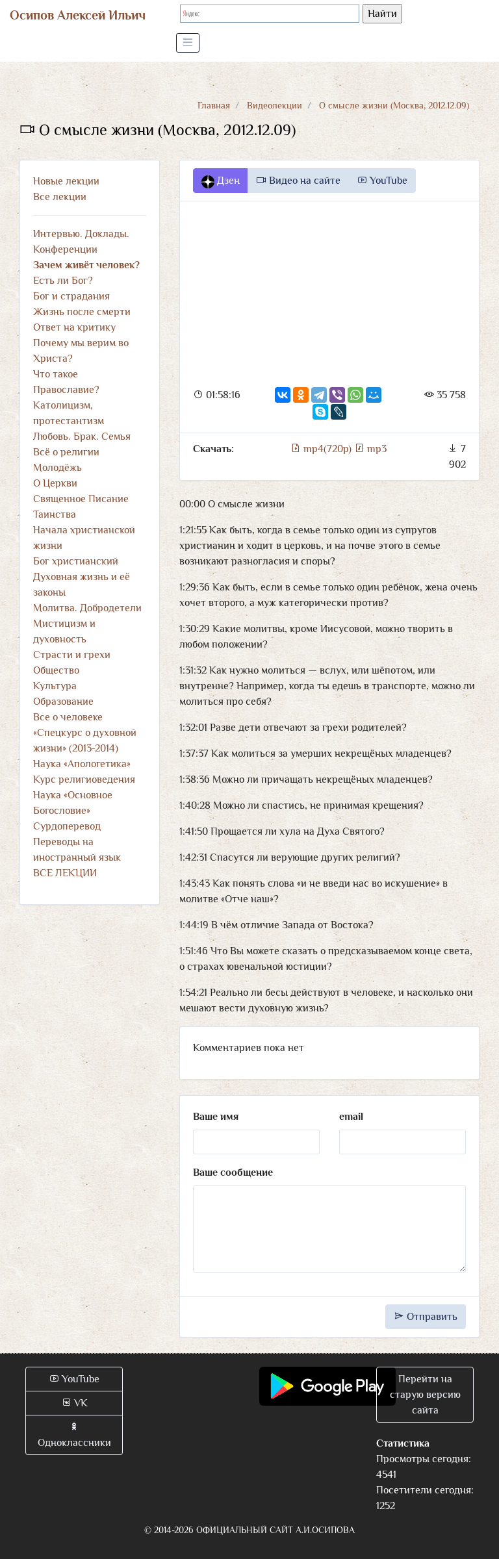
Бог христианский (75, 561)
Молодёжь (57, 468)
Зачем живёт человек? (86, 265)
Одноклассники (74, 1435)
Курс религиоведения (84, 779)
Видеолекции (274, 105)
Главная (214, 105)
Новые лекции (66, 181)
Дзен (220, 181)
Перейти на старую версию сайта (425, 1394)
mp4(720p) (322, 449)
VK (74, 1403)
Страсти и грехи (71, 655)
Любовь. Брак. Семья (82, 436)
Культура (55, 686)
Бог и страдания (71, 296)
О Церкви (55, 483)
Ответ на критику (74, 327)
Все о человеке (68, 717)
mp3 (370, 449)
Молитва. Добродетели (87, 608)
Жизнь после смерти (82, 312)
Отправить (425, 1317)
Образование (63, 701)
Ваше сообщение (233, 1172)
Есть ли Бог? (63, 280)
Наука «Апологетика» (82, 764)
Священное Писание (81, 499)
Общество (56, 670)
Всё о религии (66, 452)
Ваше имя (215, 1116)
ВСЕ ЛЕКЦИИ (65, 873)
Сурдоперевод (67, 826)
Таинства (54, 514)
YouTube (382, 180)
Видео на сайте (298, 180)
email (351, 1116)
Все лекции (59, 197)
